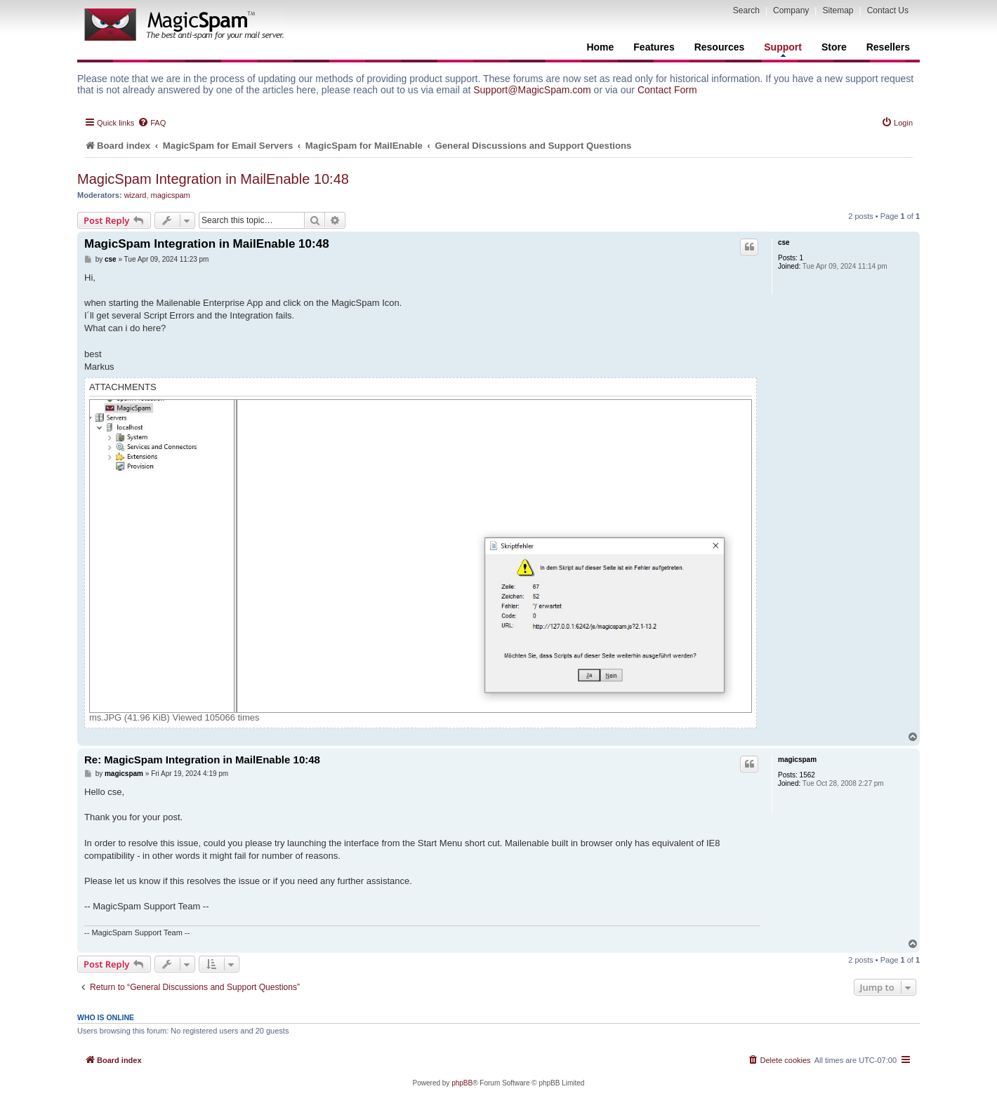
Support (783, 49)
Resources (719, 47)
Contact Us (888, 10)
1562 (807, 775)
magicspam (170, 195)
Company (791, 10)
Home (600, 47)
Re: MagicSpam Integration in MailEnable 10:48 (202, 759)
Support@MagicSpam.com (532, 89)
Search (746, 10)
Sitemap (837, 10)
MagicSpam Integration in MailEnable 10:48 (213, 179)
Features (653, 47)
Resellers (888, 47)
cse (784, 242)
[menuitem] (152, 122)
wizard (135, 195)
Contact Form (667, 89)
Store (834, 47)
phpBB (462, 1083)
